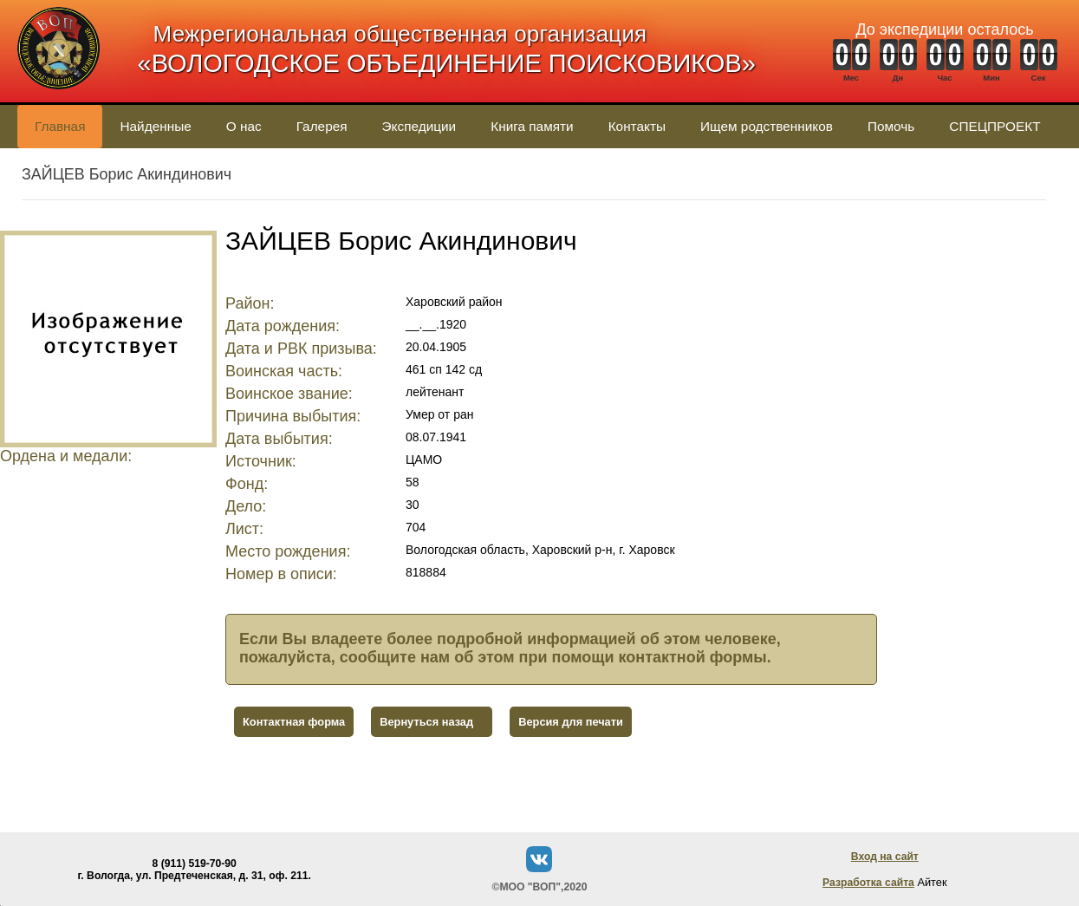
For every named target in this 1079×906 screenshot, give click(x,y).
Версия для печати (570, 721)
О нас (244, 126)
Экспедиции (419, 126)
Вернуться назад (426, 721)
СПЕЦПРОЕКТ (994, 126)
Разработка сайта (868, 883)
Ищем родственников (766, 126)
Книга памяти (532, 126)
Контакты (637, 126)
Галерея (322, 126)
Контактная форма (294, 721)
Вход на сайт (885, 857)
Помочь (891, 126)
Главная (60, 126)
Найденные (155, 126)
